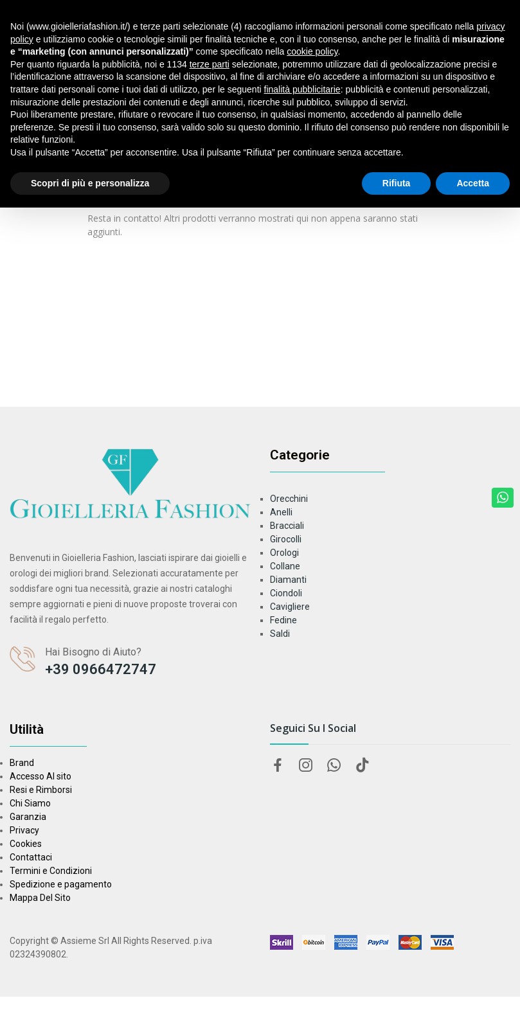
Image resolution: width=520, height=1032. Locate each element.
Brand (22, 763)
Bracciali (287, 525)
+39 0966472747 (100, 669)
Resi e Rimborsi (41, 790)
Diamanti (288, 579)
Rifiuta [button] (396, 183)
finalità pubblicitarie (302, 89)
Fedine (283, 620)
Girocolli (285, 539)
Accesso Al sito (40, 776)
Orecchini (289, 499)
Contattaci (31, 857)
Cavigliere (290, 606)
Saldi (280, 633)
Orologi (284, 552)
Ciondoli (286, 593)
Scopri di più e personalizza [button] (90, 183)
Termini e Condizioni (51, 871)
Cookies (26, 844)
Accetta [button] (472, 183)
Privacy (24, 830)
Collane (285, 566)
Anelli (281, 512)
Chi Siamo (30, 803)
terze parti (209, 64)
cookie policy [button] (312, 51)
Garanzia (28, 817)
